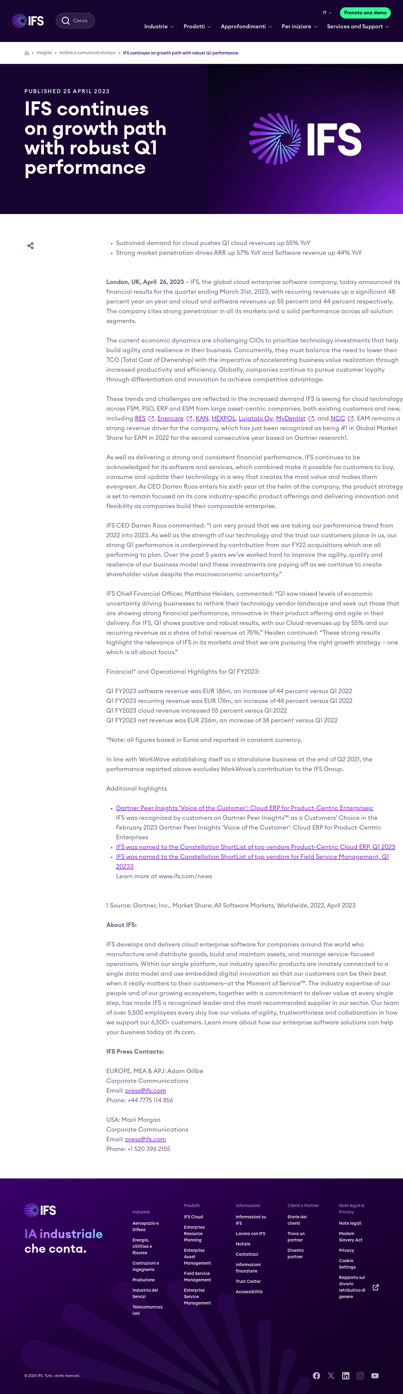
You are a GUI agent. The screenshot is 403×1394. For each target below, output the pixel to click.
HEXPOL (224, 419)
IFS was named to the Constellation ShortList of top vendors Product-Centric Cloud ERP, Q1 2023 (255, 847)
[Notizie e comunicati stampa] (87, 53)
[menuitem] (28, 20)
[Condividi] (30, 246)
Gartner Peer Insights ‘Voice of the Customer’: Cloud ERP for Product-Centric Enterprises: (244, 808)
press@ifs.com (145, 1091)
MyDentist (295, 420)
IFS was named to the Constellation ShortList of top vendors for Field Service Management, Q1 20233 (252, 862)
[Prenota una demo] (365, 13)
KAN (202, 419)
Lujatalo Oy (256, 419)
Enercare (175, 420)
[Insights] (44, 53)
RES (144, 420)
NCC (342, 420)
